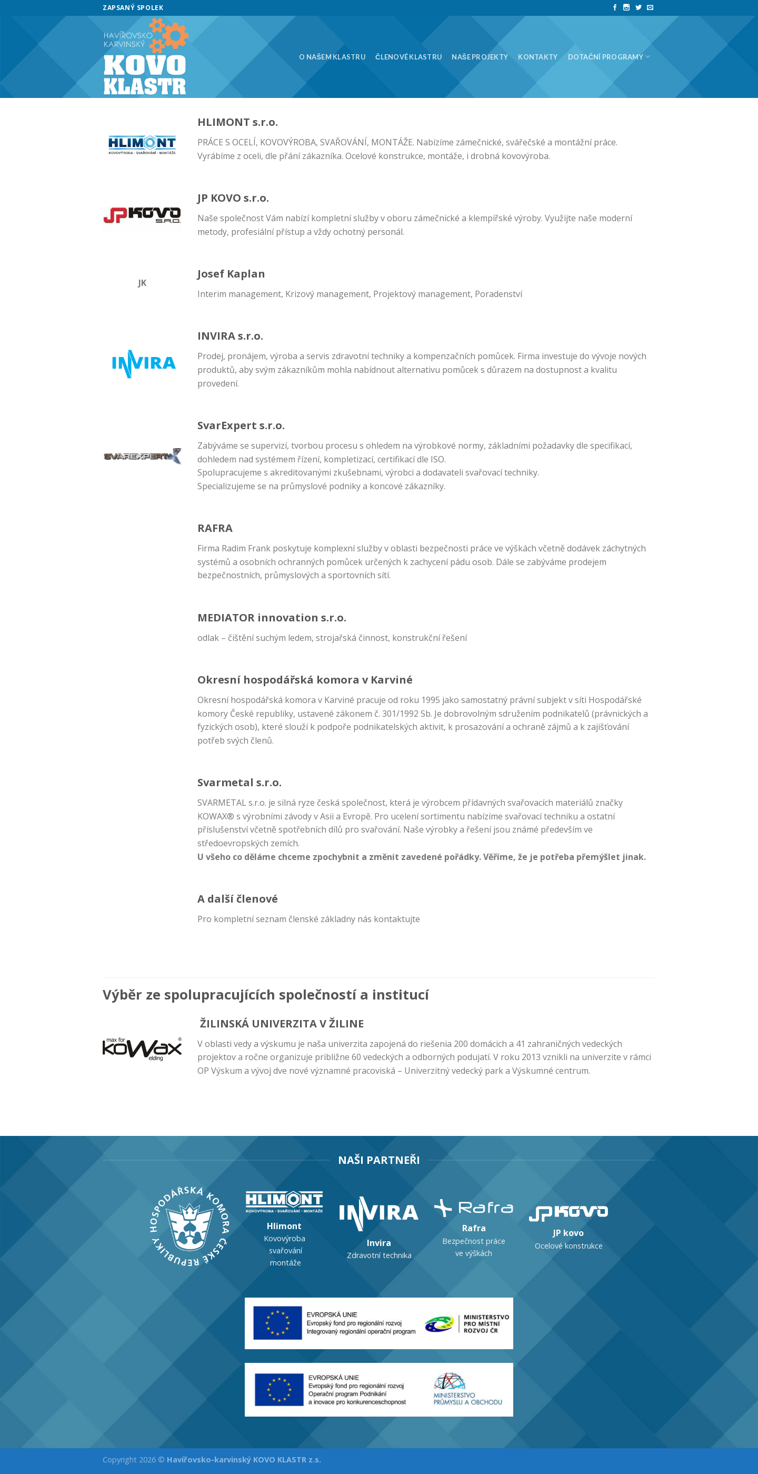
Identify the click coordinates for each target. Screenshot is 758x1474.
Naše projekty (480, 57)
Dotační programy (609, 57)
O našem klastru (332, 57)
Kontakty (537, 57)
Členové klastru (408, 57)
